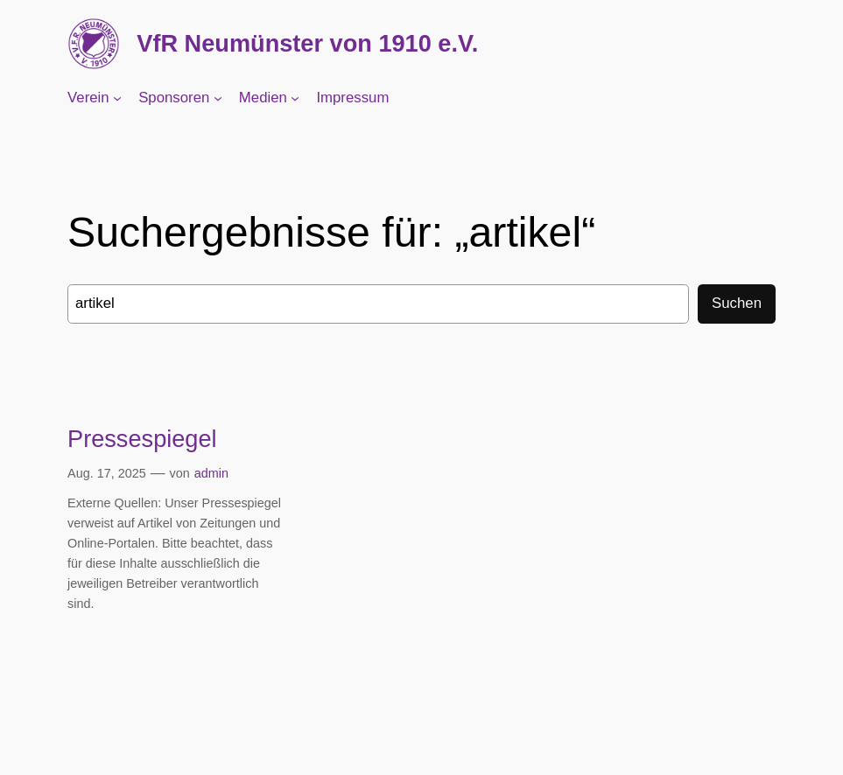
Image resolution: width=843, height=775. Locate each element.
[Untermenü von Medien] (295, 98)
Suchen (737, 303)
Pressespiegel (142, 438)
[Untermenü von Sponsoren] (218, 98)
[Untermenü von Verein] (117, 98)
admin (211, 473)
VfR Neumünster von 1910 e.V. (307, 43)
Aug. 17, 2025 (106, 473)
